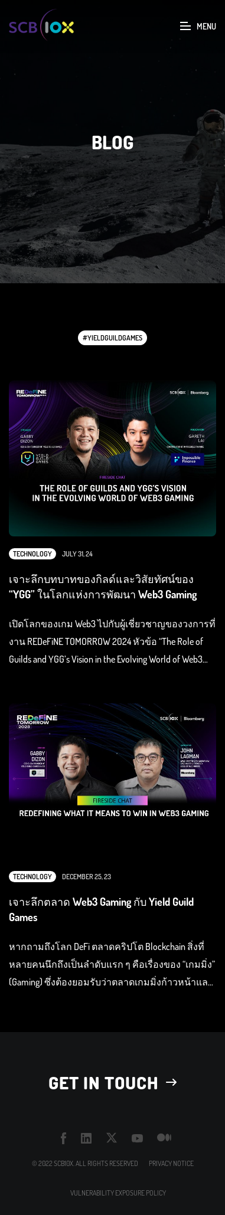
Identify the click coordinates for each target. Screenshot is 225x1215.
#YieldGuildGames (112, 337)
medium (164, 1138)
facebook (64, 1138)
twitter (112, 1138)
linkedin (86, 1138)
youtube (137, 1138)
